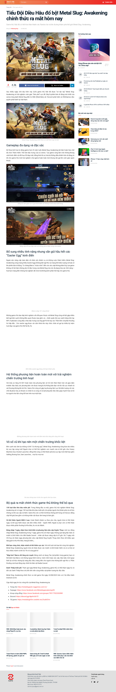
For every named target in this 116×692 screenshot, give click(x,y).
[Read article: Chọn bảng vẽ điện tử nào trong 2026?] (83, 132)
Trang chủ (8, 7)
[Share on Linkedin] (72, 85)
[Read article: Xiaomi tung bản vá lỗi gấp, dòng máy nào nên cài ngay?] (83, 122)
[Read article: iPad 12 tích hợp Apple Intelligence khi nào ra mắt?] (83, 152)
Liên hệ (93, 678)
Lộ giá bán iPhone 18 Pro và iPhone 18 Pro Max (96, 104)
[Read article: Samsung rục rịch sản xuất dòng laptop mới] (83, 142)
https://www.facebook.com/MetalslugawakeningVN (35, 590)
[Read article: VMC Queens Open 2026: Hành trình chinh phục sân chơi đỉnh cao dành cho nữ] (63, 644)
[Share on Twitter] (57, 85)
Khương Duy (14, 28)
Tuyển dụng (94, 676)
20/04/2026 (9, 658)
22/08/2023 (24, 28)
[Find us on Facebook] (91, 682)
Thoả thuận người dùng (97, 674)
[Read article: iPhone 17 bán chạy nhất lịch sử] (83, 162)
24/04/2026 (9, 633)
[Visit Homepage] (8, 2)
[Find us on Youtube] (94, 682)
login (12, 666)
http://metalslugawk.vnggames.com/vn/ (32, 587)
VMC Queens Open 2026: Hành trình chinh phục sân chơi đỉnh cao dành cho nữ (63, 656)
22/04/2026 (56, 633)
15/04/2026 (33, 658)
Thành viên (107, 2)
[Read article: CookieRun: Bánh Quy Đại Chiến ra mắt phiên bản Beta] (40, 619)
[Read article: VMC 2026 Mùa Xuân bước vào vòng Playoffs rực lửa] (16, 619)
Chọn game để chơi (18, 7)
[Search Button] (47, 2)
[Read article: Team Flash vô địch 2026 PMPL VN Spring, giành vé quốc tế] (16, 644)
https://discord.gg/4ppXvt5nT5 (27, 596)
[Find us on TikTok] (97, 682)
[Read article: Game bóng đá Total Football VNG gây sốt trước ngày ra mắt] (40, 644)
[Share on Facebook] (31, 85)
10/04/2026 (56, 660)
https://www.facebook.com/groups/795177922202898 (42, 593)
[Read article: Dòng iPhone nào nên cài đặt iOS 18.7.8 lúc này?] (94, 50)
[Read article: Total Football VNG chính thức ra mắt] (63, 619)
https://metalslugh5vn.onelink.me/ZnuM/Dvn (33, 600)
